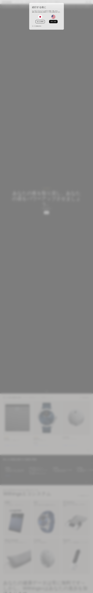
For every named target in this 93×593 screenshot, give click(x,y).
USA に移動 (53, 21)
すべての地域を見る (36, 26)
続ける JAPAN (40, 21)
